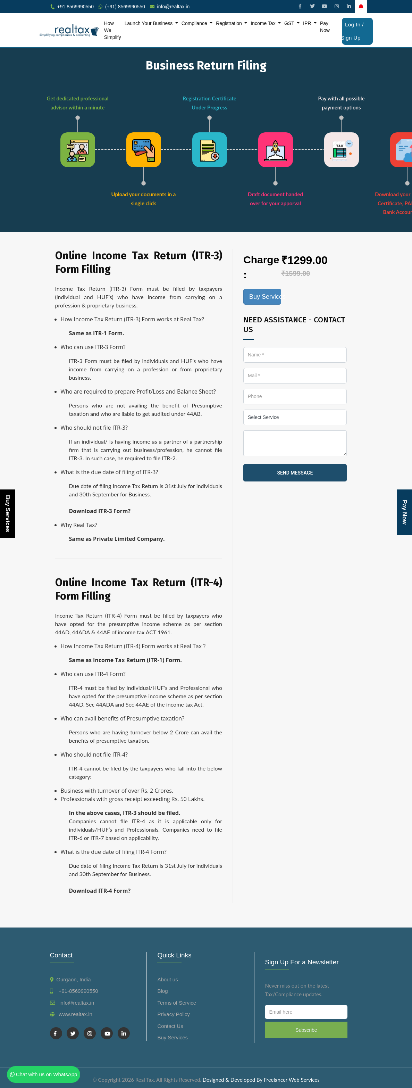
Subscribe (306, 1030)
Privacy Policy (173, 1014)
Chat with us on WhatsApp (43, 1074)
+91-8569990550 (77, 991)
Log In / (354, 24)
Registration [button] (229, 23)
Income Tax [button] (264, 23)
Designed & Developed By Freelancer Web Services (261, 1080)
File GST (205, 16)
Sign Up (351, 38)
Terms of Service (176, 1003)
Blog (162, 991)
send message (295, 473)
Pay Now (325, 26)
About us (167, 979)
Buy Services (8, 513)
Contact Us (170, 1026)
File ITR (178, 16)
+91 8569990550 (75, 6)
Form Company (239, 16)
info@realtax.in (173, 6)
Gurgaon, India (73, 979)
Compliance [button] (195, 23)
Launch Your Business (149, 23)
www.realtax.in (75, 1014)
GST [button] (289, 23)
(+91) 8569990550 (125, 6)
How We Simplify (112, 30)
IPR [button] (307, 23)
